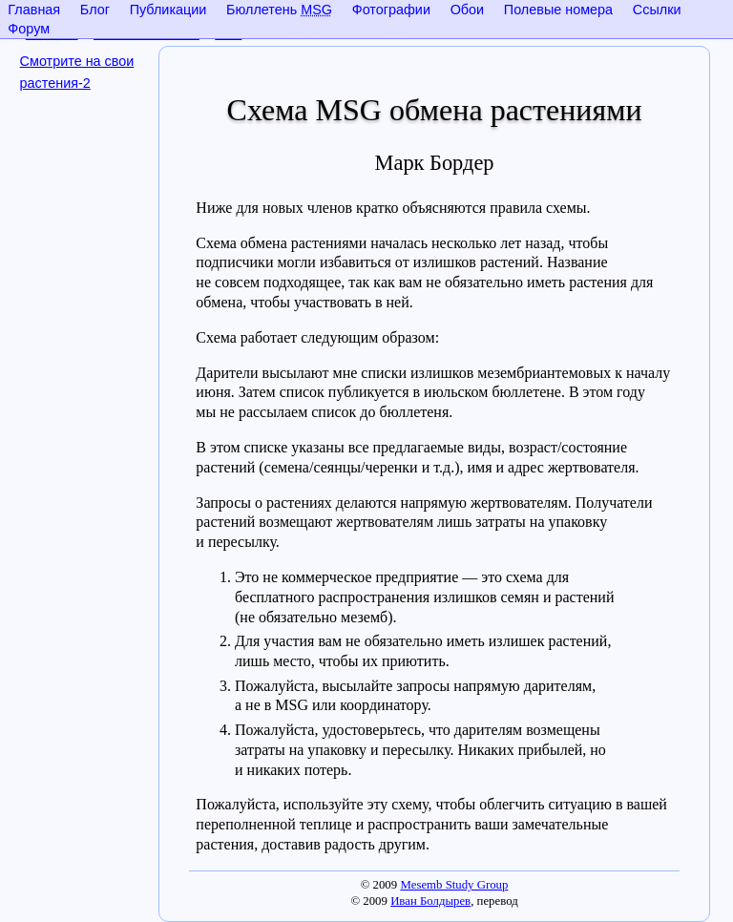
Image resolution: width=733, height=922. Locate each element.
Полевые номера (558, 9)
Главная (34, 9)
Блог (95, 9)
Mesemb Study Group (454, 884)
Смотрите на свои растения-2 (77, 72)
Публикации (168, 9)
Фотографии (391, 9)
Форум (29, 28)
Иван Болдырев (430, 901)
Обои (467, 9)
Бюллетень (279, 9)
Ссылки (657, 9)
